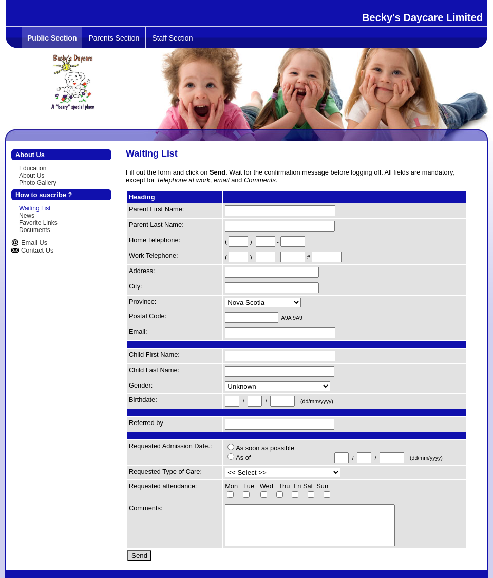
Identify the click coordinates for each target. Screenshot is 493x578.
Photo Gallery (37, 182)
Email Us (34, 242)
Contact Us (37, 250)
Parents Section (113, 38)
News (26, 215)
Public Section (52, 38)
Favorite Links (38, 222)
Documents (34, 230)
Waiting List (35, 208)
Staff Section (172, 38)
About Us (31, 175)
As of (243, 457)
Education (32, 168)
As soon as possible (265, 448)
